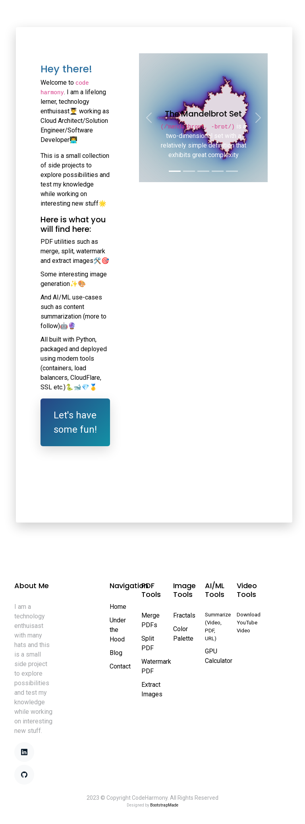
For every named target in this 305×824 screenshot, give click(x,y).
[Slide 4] (218, 171)
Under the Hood (118, 629)
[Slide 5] (232, 171)
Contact (120, 666)
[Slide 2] (189, 171)
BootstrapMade (164, 805)
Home (30, 15)
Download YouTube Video (249, 623)
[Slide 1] (175, 171)
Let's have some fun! (75, 422)
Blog (116, 653)
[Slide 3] (203, 171)
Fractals (184, 615)
